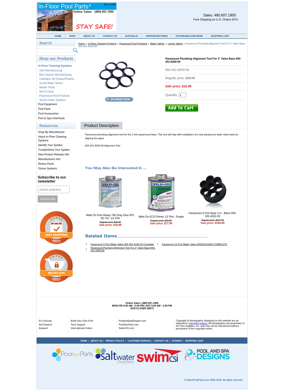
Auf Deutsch (45, 324)
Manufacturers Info (49, 159)
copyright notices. (198, 323)
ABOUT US (89, 36)
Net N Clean (46, 91)
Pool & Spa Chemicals (51, 118)
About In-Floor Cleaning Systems (52, 138)
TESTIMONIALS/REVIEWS (189, 36)
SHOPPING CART (220, 36)
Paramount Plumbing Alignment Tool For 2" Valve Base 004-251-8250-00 (123, 249)
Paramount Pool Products (133, 43)
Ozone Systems (47, 168)
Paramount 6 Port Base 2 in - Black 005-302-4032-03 (213, 215)
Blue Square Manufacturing (55, 74)
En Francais (45, 320)
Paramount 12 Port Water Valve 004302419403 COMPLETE (194, 244)
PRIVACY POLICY (115, 341)
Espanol (43, 328)
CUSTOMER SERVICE (139, 341)
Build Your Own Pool (82, 320)
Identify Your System (50, 145)
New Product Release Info (53, 154)
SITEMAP (176, 341)
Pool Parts (44, 108)
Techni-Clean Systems (52, 100)
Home (81, 43)
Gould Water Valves (51, 83)
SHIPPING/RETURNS (157, 36)
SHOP (72, 36)
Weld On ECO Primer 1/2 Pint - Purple (161, 216)
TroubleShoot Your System (54, 149)
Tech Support (78, 324)
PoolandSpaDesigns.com (132, 320)
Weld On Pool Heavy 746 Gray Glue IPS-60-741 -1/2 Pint (110, 217)
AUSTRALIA (131, 36)
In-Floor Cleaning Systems (102, 43)
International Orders (81, 328)
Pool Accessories (48, 113)
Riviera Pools (46, 163)
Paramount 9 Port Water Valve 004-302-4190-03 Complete (122, 244)
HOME (58, 36)
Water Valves (157, 43)
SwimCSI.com (126, 328)
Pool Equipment (47, 104)
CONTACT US (110, 36)
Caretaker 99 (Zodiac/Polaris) (56, 78)
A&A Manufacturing (50, 70)
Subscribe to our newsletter (52, 179)
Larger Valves (175, 43)
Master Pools (47, 87)
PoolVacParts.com (129, 324)
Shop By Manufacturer (51, 132)
